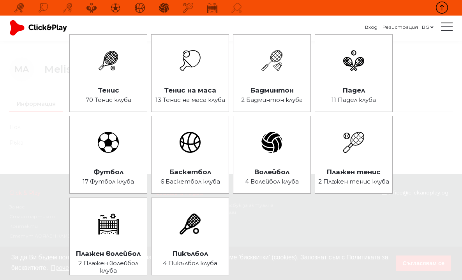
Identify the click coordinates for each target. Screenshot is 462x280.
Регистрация (400, 27)
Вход (371, 27)
